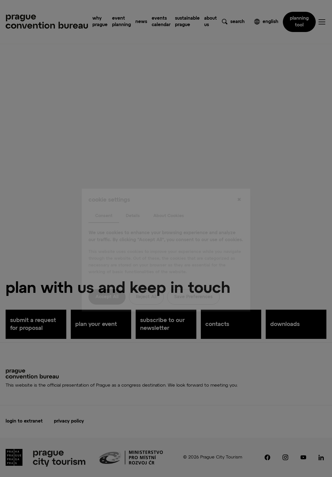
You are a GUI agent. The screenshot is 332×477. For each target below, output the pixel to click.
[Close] (239, 188)
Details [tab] (133, 204)
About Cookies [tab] (168, 204)
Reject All (146, 285)
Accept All (107, 285)
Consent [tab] (103, 204)
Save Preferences (193, 285)
